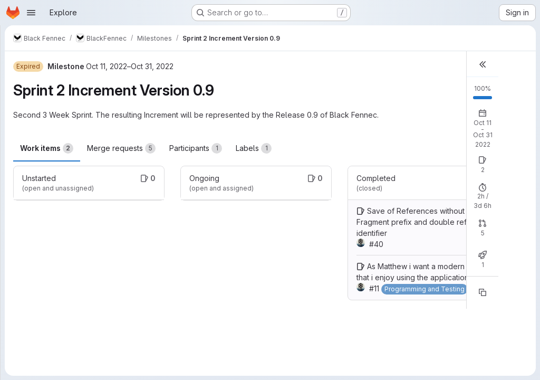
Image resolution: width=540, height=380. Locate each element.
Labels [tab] (254, 148)
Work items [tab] (46, 148)
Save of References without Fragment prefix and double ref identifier (411, 222)
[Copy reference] (482, 292)
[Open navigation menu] (31, 12)
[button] (482, 64)
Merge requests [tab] (121, 148)
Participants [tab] (195, 148)
